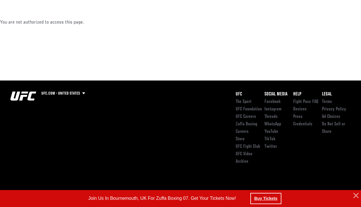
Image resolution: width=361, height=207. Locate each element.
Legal (327, 94)
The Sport (243, 101)
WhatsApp (272, 124)
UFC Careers (246, 116)
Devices (300, 109)
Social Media (275, 94)
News (88, 22)
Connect (250, 22)
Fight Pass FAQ (305, 101)
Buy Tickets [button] (266, 198)
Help (297, 94)
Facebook (272, 101)
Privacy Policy (334, 109)
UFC (239, 94)
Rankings (40, 22)
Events (15, 22)
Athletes (66, 22)
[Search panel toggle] (342, 22)
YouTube (271, 131)
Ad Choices (331, 116)
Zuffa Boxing (301, 22)
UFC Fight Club (248, 146)
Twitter (270, 146)
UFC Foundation (249, 109)
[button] (355, 195)
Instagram (272, 109)
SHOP (326, 22)
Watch (273, 22)
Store (240, 139)
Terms (327, 101)
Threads (271, 116)
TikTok (270, 139)
